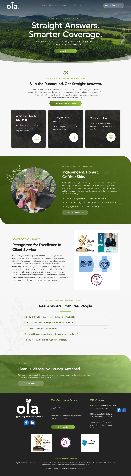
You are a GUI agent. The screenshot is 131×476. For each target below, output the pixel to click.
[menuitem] (43, 5)
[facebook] (26, 423)
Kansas (49, 464)
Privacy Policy (81, 468)
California (54, 464)
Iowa (114, 463)
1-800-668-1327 (57, 408)
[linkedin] (32, 423)
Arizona (62, 464)
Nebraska (44, 464)
